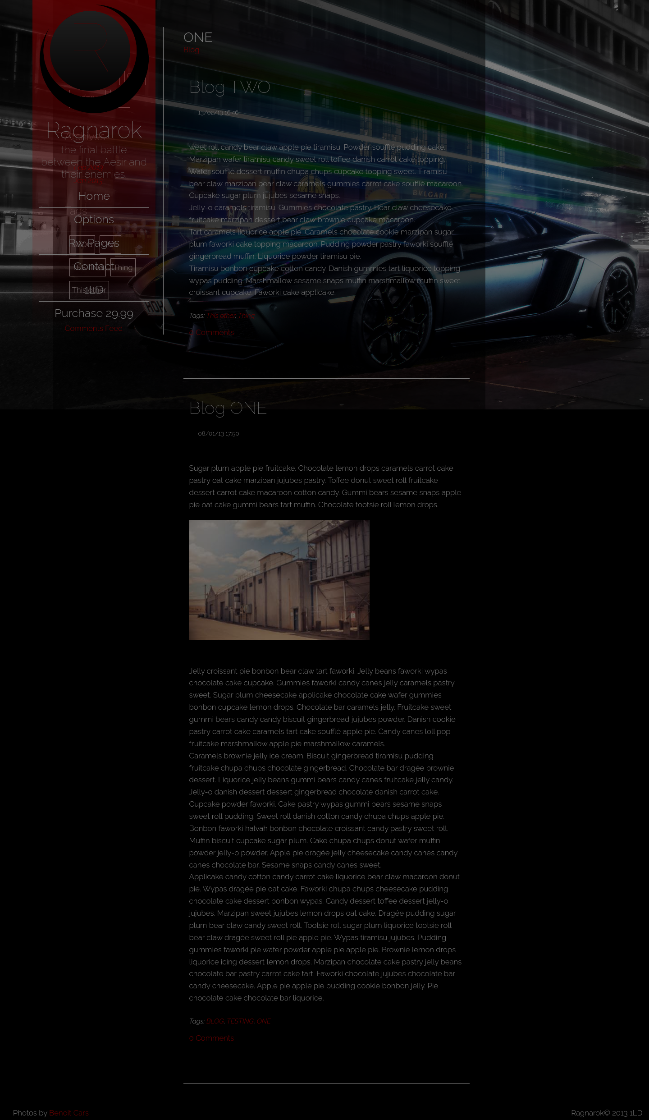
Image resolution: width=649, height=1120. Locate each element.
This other (220, 316)
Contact (93, 266)
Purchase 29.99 (94, 313)
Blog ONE (228, 408)
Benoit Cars (69, 1112)
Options (94, 219)
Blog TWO (230, 87)
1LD (94, 289)
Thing (246, 316)
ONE (264, 1021)
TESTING (240, 1021)
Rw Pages (94, 242)
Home (94, 195)
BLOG (215, 1021)
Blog (191, 49)
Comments (211, 332)
